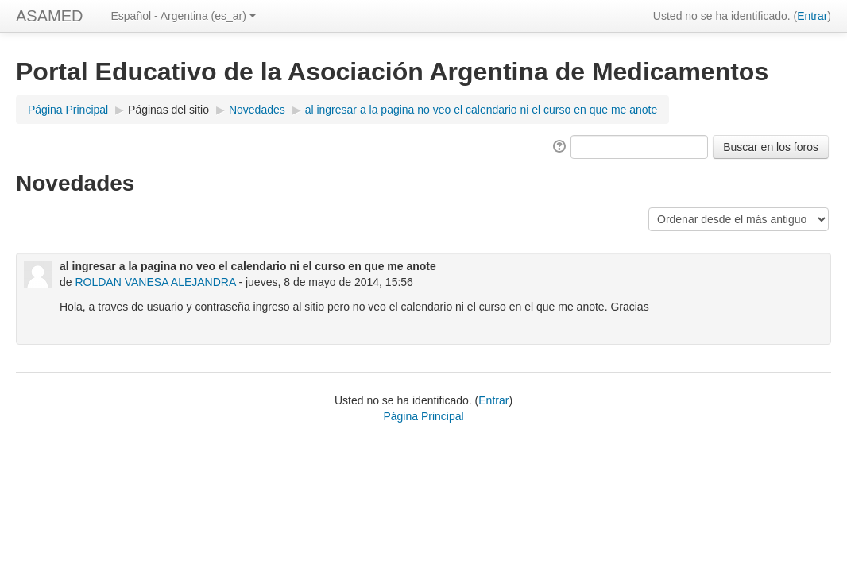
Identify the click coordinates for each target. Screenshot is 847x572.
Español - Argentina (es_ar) (182, 16)
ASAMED (49, 16)
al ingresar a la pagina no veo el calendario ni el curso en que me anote (481, 109)
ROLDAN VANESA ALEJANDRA (155, 282)
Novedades (257, 109)
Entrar (812, 16)
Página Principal (68, 109)
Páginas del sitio (168, 109)
